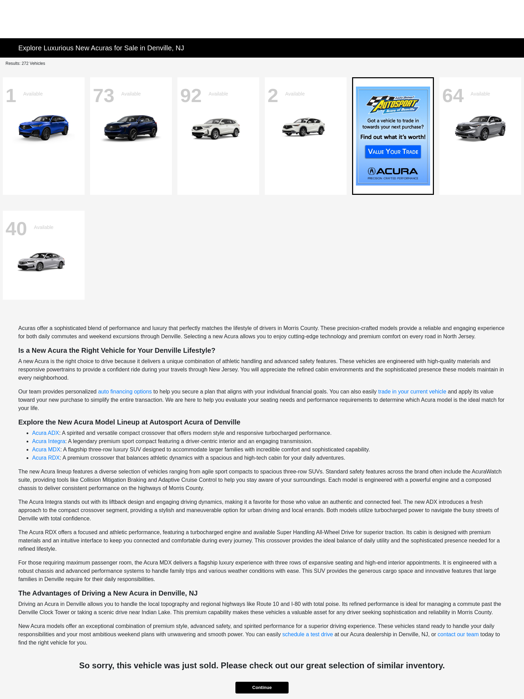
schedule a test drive (307, 634)
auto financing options (125, 392)
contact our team (458, 634)
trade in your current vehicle (412, 392)
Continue (262, 687)
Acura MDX (46, 449)
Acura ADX (45, 433)
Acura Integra (48, 441)
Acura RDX (46, 458)
